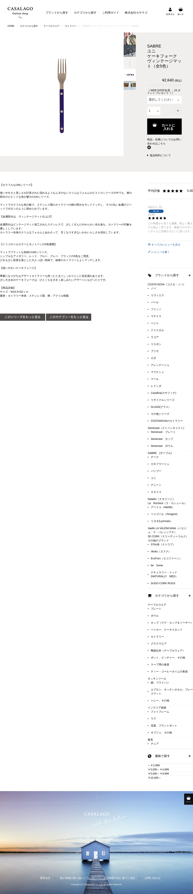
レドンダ (156, 385)
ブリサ (155, 351)
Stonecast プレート (163, 431)
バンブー (156, 470)
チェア (155, 743)
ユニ (153, 477)
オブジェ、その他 (161, 732)
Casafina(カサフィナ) (163, 392)
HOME (11, 26)
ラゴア (155, 337)
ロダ (153, 358)
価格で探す (162, 756)
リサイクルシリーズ (163, 399)
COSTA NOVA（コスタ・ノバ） (167, 284)
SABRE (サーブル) (160, 453)
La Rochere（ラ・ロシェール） (167, 503)
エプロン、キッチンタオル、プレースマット (172, 691)
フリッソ (156, 309)
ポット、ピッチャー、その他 (168, 657)
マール (155, 378)
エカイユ (156, 491)
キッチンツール (157, 678)
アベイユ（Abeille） (163, 507)
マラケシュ (157, 372)
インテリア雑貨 (157, 707)
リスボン (156, 344)
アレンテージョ (160, 365)
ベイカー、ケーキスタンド (166, 629)
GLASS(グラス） (161, 406)
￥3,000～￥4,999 (158, 769)
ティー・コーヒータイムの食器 (169, 671)
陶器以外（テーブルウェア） (168, 650)
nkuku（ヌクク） (161, 551)
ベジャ (155, 323)
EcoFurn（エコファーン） (166, 558)
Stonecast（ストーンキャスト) (166, 427)
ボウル (155, 615)
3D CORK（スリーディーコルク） (168, 536)
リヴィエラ (157, 295)
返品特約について (160, 155)
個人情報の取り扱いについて (77, 877)
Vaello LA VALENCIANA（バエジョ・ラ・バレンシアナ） (167, 530)
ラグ (153, 718)
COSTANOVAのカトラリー (167, 420)
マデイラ (156, 316)
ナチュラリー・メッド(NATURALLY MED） (164, 574)
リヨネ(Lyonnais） (162, 521)
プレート (156, 608)
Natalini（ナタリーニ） (161, 499)
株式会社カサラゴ (136, 12)
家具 (150, 739)
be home (157, 565)
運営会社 (45, 877)
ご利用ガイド (110, 12)
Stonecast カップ (162, 438)
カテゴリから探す (85, 12)
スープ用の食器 (160, 664)
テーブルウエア (51, 26)
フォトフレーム (160, 711)
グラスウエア (159, 643)
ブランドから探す (57, 12)
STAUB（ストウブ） (163, 544)
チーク (155, 456)
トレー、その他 (160, 700)
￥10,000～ (154, 777)
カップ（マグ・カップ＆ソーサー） (172, 622)
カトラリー (70, 26)
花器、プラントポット (164, 725)
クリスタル (157, 330)
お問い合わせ (153, 877)
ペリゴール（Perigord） (165, 514)
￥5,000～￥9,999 (158, 773)
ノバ (153, 288)
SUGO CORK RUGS (163, 583)
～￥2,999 (154, 765)
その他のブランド (158, 540)
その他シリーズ (160, 413)
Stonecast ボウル (162, 445)
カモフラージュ (160, 463)
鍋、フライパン (160, 682)
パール (155, 302)
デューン (156, 484)
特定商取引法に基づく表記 (119, 877)
